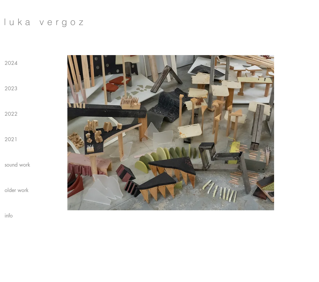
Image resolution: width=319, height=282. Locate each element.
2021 (11, 139)
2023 (11, 88)
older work (17, 190)
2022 (11, 114)
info (9, 215)
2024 (11, 63)
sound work (17, 164)
